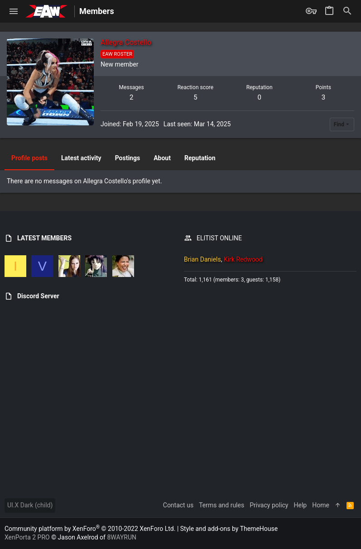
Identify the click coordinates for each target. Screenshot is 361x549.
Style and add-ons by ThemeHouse (229, 528)
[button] (14, 11)
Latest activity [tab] (81, 158)
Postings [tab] (127, 158)
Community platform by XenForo (90, 528)
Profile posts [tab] (29, 158)
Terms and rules (221, 505)
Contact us (178, 505)
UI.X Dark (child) (30, 505)
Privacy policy (269, 505)
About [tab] (162, 158)
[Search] (347, 11)
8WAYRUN (121, 537)
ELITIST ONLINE (219, 238)
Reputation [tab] (200, 158)
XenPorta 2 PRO (27, 537)
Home (320, 505)
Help (300, 505)
